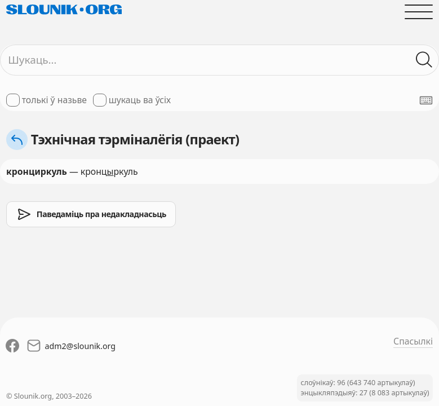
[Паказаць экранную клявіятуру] (426, 100)
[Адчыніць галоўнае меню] (418, 12)
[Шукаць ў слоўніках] (424, 59)
